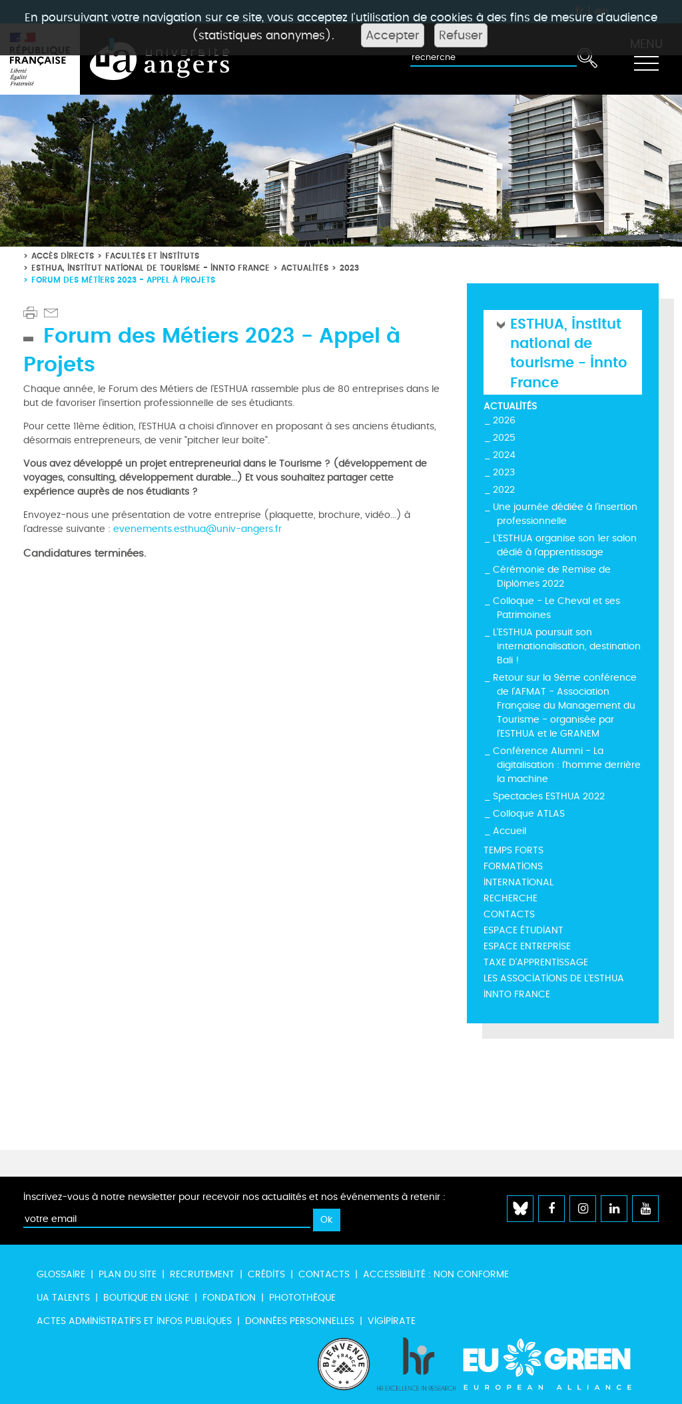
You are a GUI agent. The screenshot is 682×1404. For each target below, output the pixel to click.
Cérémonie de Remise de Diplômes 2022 (552, 577)
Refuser (461, 35)
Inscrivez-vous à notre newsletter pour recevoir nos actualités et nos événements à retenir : (234, 1197)
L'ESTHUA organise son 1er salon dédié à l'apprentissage (565, 545)
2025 (504, 438)
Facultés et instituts (152, 255)
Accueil (509, 831)
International (518, 882)
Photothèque (302, 1298)
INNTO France (517, 994)
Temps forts (513, 850)
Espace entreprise (527, 946)
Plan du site (128, 1274)
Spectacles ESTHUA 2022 (549, 796)
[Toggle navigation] (646, 59)
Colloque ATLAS (529, 814)
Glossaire (61, 1274)
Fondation (229, 1298)
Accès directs (62, 255)
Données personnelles (299, 1321)
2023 (349, 267)
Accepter (393, 35)
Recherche (510, 898)
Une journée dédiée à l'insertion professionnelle (565, 514)
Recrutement (202, 1274)
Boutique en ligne (146, 1298)
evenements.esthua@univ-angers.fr (197, 529)
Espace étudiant (523, 930)
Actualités (304, 267)
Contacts (509, 914)
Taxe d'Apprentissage (536, 962)
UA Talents (63, 1298)
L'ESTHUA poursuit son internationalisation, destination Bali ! (567, 646)
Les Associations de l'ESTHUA (554, 978)
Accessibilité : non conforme (436, 1274)
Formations (513, 866)
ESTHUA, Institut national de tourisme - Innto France (150, 267)
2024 (504, 455)
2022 (504, 490)
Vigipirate (392, 1321)
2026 (504, 420)
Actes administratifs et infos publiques (134, 1321)
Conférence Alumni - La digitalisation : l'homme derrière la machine (567, 765)
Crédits (266, 1274)
